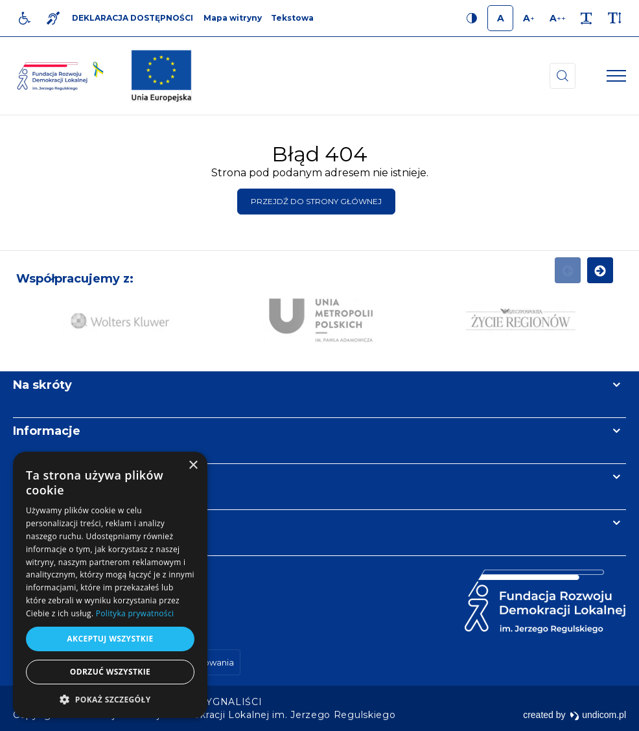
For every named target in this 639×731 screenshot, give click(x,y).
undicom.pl (598, 715)
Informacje (46, 431)
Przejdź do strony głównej (316, 201)
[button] (110, 699)
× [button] (193, 465)
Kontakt (37, 523)
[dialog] (110, 585)
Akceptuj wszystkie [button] (110, 638)
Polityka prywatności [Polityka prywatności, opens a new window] (135, 613)
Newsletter (47, 477)
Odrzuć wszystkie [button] (110, 671)
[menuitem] (231, 701)
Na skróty (42, 385)
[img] (161, 75)
